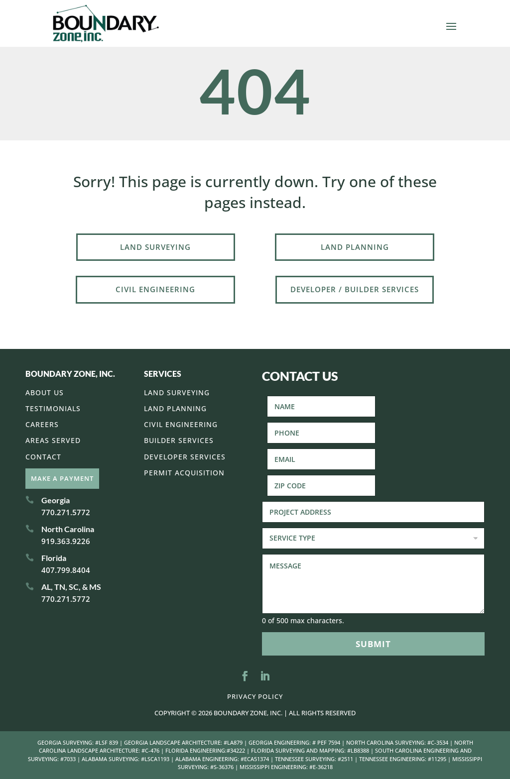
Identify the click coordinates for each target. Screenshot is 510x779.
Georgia (55, 500)
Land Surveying (155, 247)
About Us (44, 392)
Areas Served (53, 440)
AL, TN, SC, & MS (71, 586)
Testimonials (53, 408)
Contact (43, 456)
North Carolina (67, 529)
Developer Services (185, 456)
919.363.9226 (65, 541)
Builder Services (179, 440)
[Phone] (321, 433)
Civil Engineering (155, 289)
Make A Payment (62, 478)
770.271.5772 (65, 512)
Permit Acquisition (184, 472)
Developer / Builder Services (354, 289)
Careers (42, 424)
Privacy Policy (255, 696)
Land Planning (355, 247)
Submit (373, 644)
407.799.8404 (65, 570)
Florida (53, 557)
